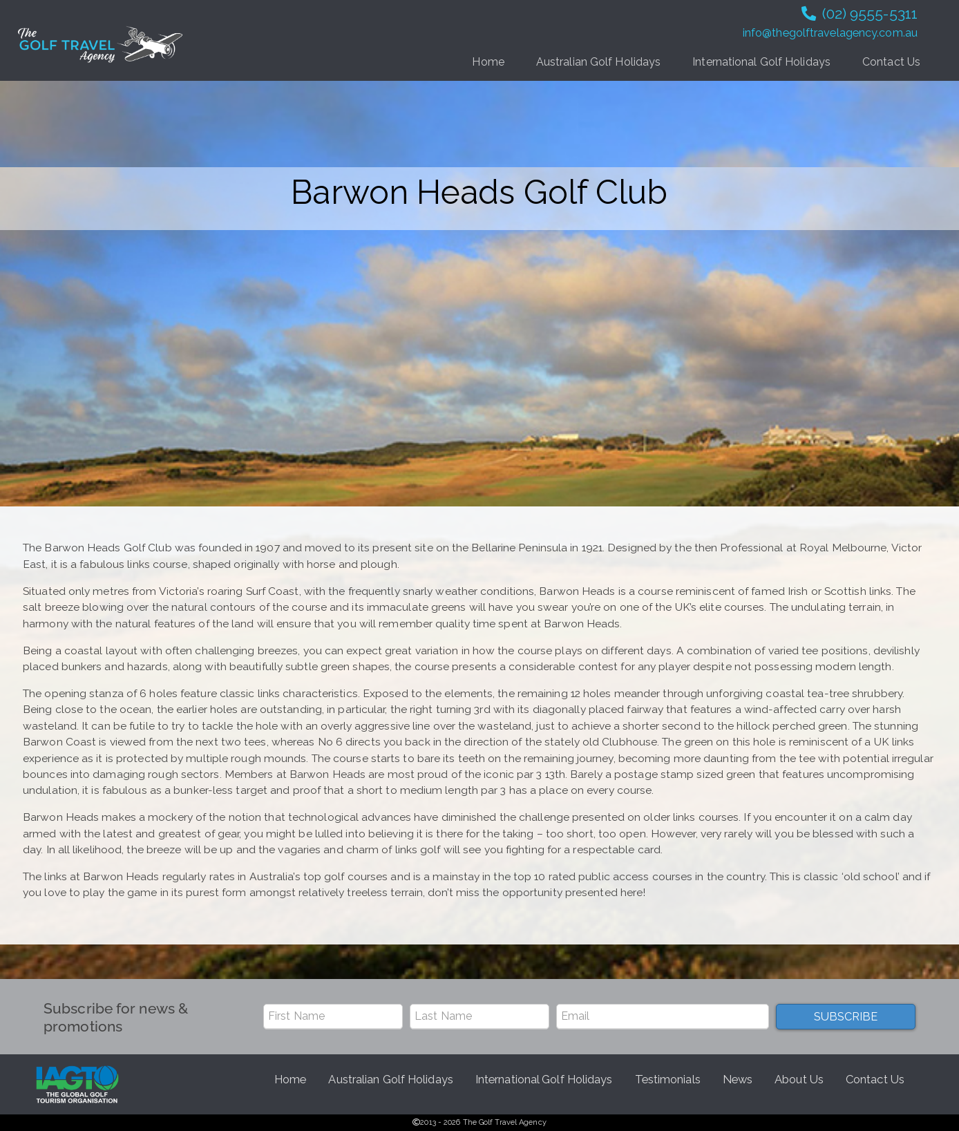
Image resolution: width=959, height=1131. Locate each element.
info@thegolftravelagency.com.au (830, 32)
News (737, 1079)
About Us (799, 1079)
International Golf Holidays (761, 61)
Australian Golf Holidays (598, 61)
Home (488, 61)
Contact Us (891, 61)
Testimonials (668, 1079)
